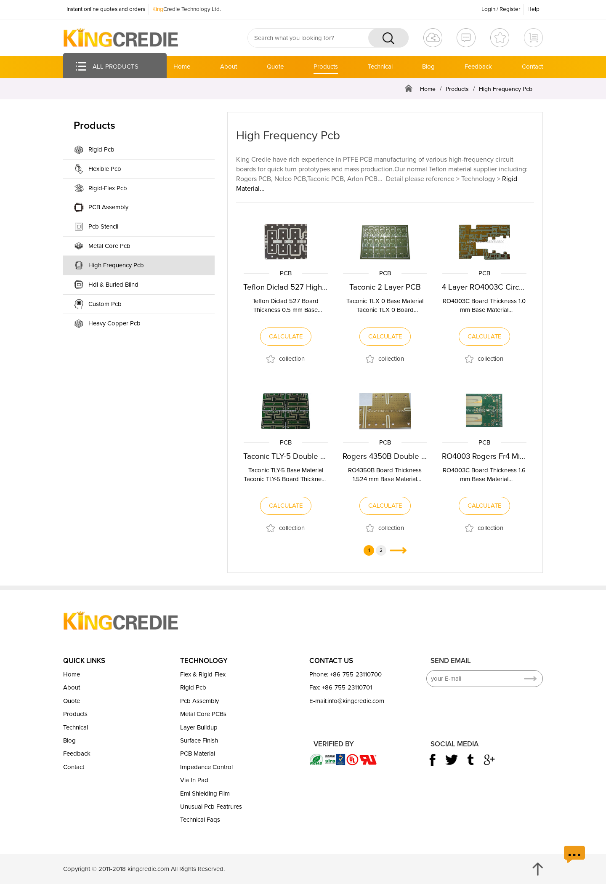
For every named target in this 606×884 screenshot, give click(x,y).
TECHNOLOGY (204, 660)
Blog (428, 66)
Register (510, 9)
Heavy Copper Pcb (114, 323)
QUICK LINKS (84, 660)
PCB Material (197, 753)
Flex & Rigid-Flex (203, 674)
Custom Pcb (104, 304)
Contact (532, 66)
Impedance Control (206, 766)
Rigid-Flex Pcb (107, 188)
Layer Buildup (199, 727)
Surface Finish (199, 740)
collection (291, 358)
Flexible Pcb (104, 169)
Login (488, 9)
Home (181, 66)
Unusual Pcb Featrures (211, 806)
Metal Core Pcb (109, 246)
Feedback (478, 66)
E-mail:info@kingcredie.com (346, 700)
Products (326, 66)
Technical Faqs (200, 819)
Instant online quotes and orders (105, 9)
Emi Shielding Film (205, 793)
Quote (275, 66)
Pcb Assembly (199, 700)
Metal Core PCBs (203, 714)
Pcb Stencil (103, 226)
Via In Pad (194, 780)
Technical (380, 66)
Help (533, 9)
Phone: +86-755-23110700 (345, 674)
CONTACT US (331, 660)
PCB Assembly (108, 207)
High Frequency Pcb (505, 89)
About (228, 66)
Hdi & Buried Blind (113, 284)
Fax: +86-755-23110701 (340, 687)
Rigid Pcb (101, 149)
